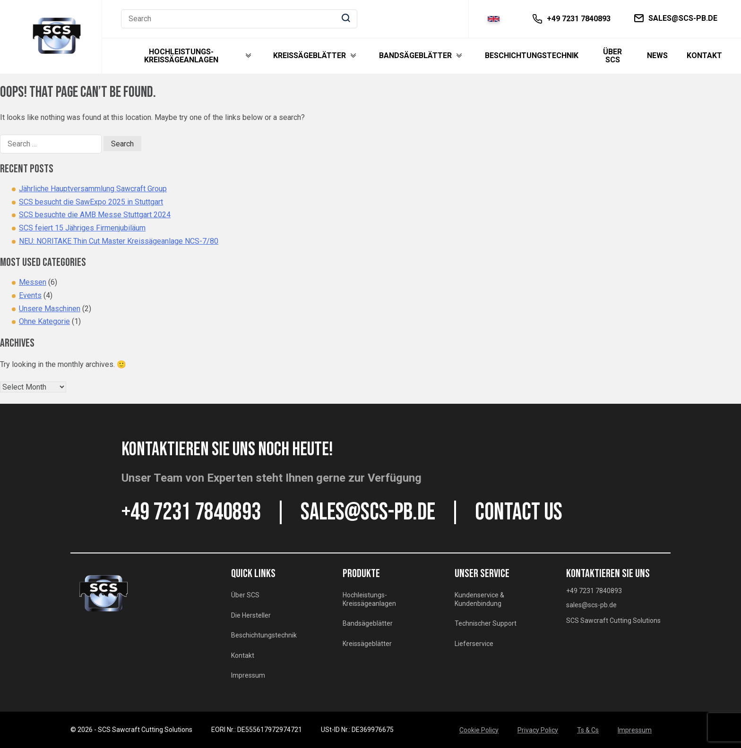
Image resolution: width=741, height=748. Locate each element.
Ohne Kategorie (44, 321)
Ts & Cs (588, 730)
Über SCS (612, 56)
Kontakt (704, 55)
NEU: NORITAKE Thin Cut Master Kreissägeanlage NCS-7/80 (118, 241)
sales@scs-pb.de (368, 512)
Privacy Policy (537, 730)
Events (30, 295)
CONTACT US (518, 512)
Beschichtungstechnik (531, 55)
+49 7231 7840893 (191, 512)
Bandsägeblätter (415, 55)
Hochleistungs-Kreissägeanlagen (181, 56)
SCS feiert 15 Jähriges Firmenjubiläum (82, 227)
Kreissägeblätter (309, 55)
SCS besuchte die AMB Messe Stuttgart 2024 (95, 214)
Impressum (248, 675)
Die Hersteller (251, 615)
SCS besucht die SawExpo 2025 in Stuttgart (91, 201)
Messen (32, 282)
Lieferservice (474, 643)
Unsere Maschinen (49, 308)
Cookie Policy (479, 730)
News (657, 55)
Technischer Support (486, 623)
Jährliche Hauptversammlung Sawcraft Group (93, 188)
